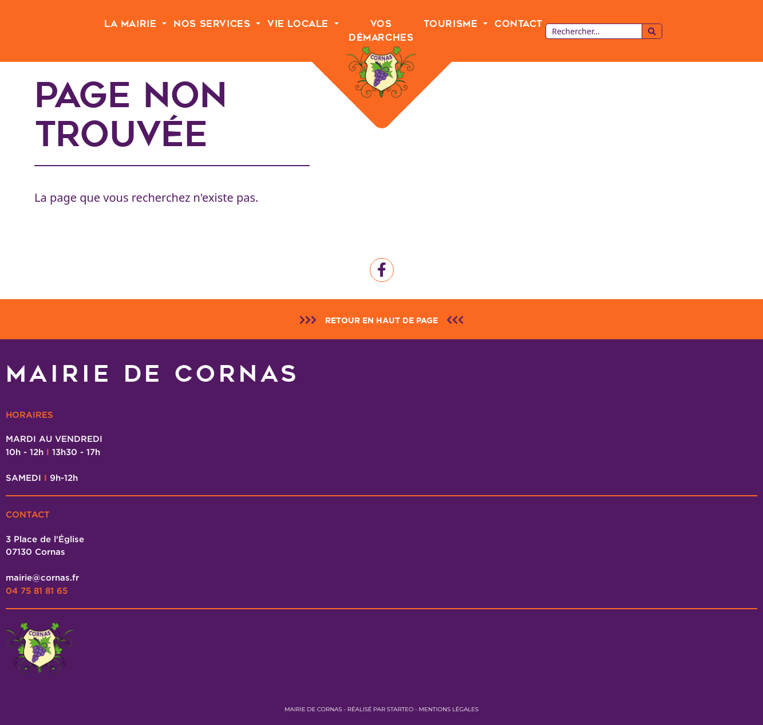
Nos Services (213, 23)
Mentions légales (448, 709)
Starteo (400, 709)
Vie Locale (299, 23)
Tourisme (452, 23)
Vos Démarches (381, 30)
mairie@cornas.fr (42, 577)
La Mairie (132, 23)
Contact (518, 23)
